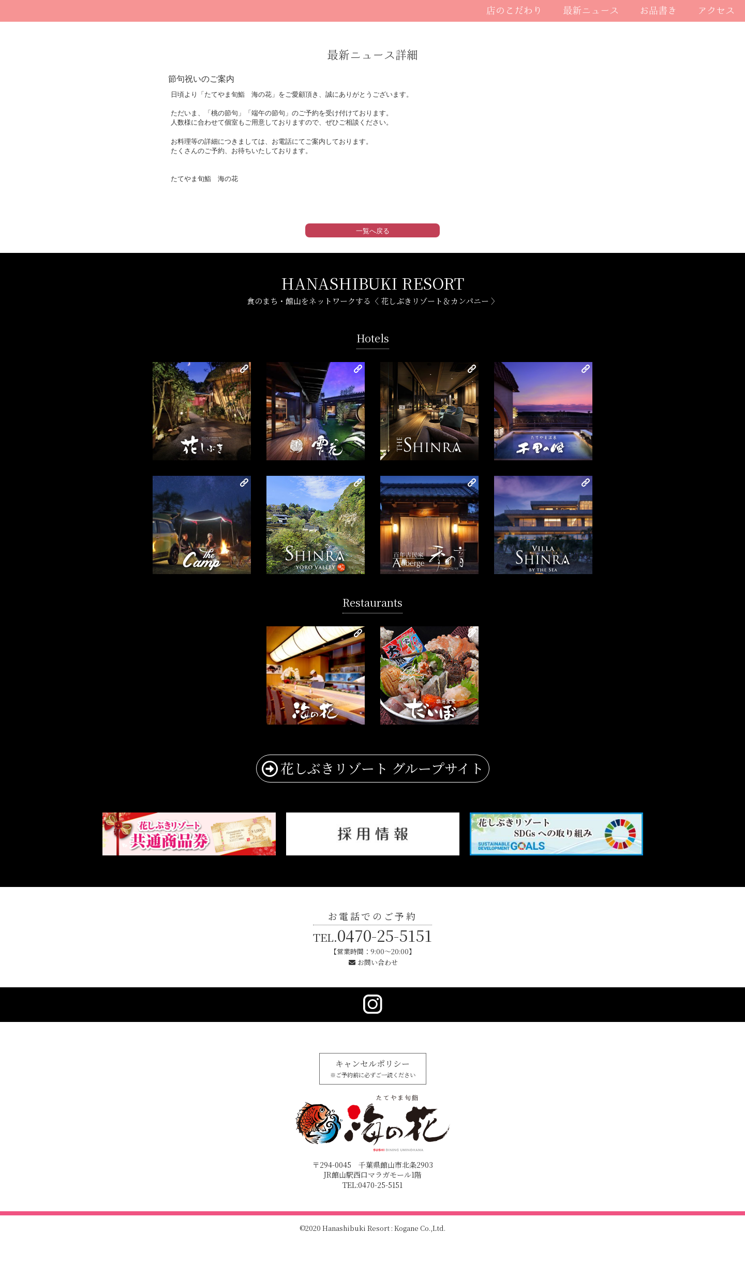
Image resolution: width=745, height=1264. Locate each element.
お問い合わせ (377, 962)
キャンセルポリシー (372, 1068)
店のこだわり (514, 10)
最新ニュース (591, 10)
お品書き (658, 10)
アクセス (716, 10)
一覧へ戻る (373, 231)
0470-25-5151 (372, 935)
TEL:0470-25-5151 (372, 1185)
